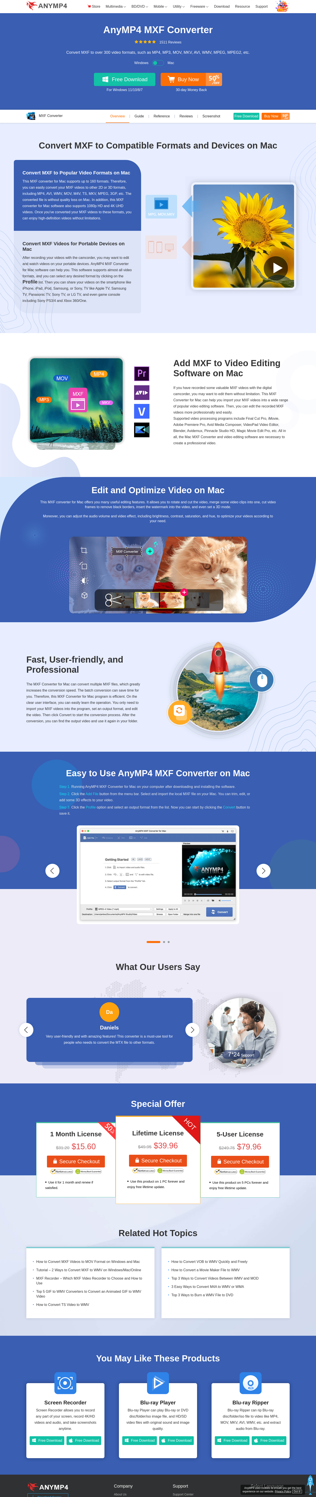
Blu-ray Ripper (250, 1403)
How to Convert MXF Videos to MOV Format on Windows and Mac (88, 1262)
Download (222, 6)
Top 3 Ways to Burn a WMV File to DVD (202, 1295)
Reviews (186, 116)
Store (93, 6)
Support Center (183, 1494)
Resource (242, 6)
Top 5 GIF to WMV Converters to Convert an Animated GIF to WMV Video (88, 1294)
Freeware (199, 6)
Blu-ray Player (158, 1403)
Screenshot (211, 116)
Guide (139, 116)
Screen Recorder (65, 1403)
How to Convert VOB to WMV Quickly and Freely (209, 1262)
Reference (162, 116)
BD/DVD (139, 6)
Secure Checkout (76, 1161)
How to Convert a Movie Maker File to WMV (205, 1270)
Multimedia (116, 6)
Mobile (160, 6)
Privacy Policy (283, 1491)
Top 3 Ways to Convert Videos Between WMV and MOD (215, 1278)
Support (261, 6)
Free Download (247, 115)
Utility (179, 6)
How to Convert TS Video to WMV (62, 1305)
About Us (120, 1494)
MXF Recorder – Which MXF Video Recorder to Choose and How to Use (89, 1281)
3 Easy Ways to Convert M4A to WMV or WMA (207, 1287)
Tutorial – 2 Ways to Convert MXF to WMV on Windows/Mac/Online (88, 1270)
